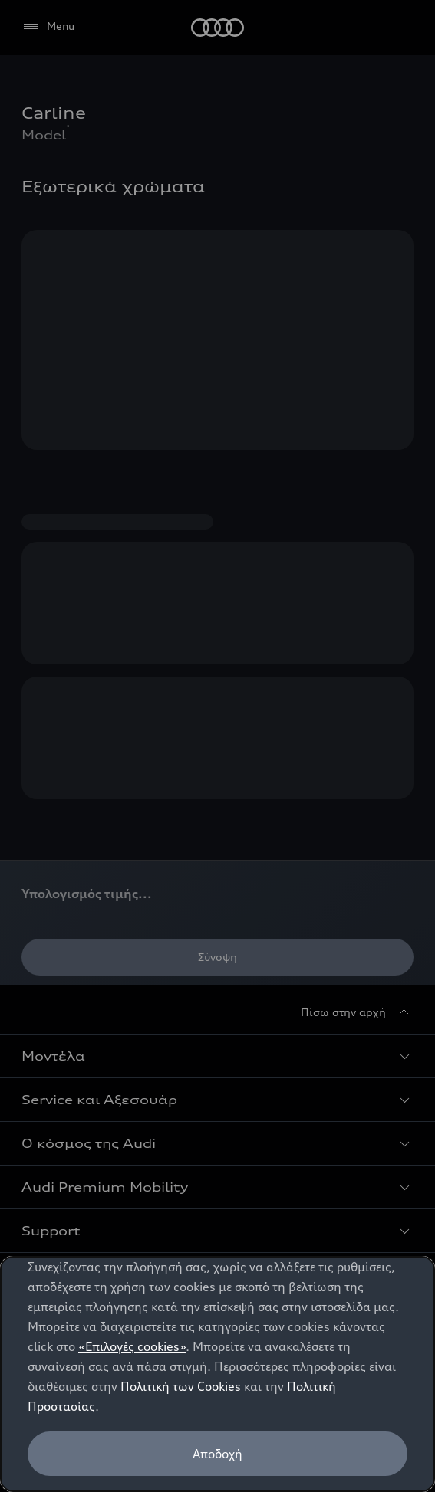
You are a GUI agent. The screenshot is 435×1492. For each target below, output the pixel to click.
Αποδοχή (217, 1453)
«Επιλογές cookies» (132, 1346)
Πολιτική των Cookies (180, 1386)
